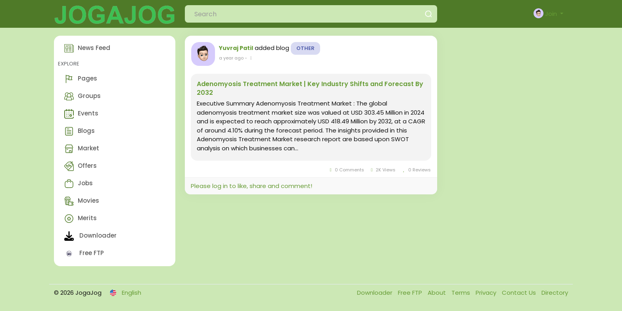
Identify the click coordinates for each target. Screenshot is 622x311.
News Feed (87, 48)
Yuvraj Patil (236, 48)
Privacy (487, 292)
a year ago (231, 58)
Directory (554, 292)
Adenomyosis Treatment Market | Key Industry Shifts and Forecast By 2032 (310, 88)
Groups (82, 96)
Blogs (79, 131)
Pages (80, 79)
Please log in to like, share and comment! (251, 186)
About (437, 292)
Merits (80, 218)
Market (81, 149)
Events (81, 114)
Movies (81, 201)
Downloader (90, 236)
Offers (80, 166)
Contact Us (520, 292)
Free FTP (84, 253)
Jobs (78, 183)
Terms (461, 292)
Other (305, 48)
